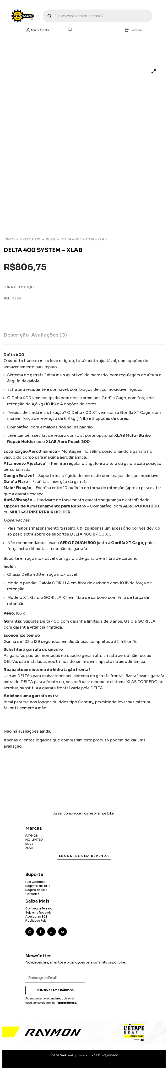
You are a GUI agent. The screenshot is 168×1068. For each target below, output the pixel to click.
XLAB (50, 239)
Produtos (30, 239)
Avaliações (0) (49, 335)
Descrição (16, 335)
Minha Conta (37, 30)
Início (9, 239)
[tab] (17, 335)
